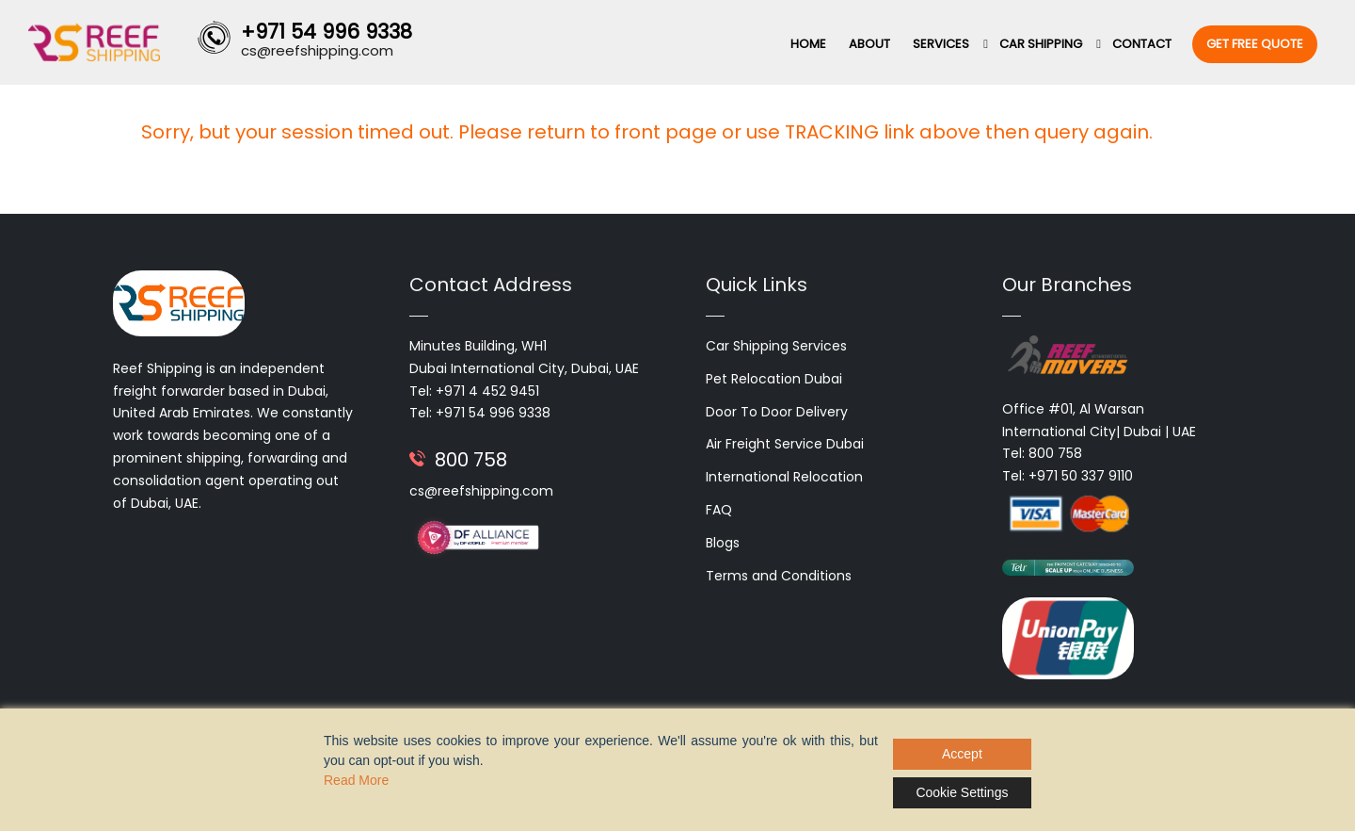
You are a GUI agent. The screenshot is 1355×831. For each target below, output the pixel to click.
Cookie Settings (962, 792)
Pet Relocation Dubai (774, 378)
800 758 (471, 460)
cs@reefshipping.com (481, 490)
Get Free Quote (1254, 44)
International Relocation (784, 476)
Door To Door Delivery (777, 411)
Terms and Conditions (779, 575)
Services (941, 44)
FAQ (719, 509)
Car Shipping (1040, 44)
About (869, 44)
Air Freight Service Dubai (785, 443)
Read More (356, 780)
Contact (1142, 44)
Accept (962, 753)
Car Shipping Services (776, 345)
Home (808, 44)
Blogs (723, 542)
